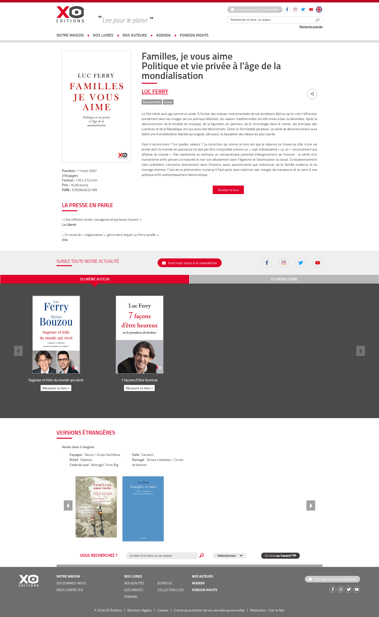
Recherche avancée (310, 26)
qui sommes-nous (71, 583)
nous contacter (70, 589)
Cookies (162, 610)
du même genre (284, 279)
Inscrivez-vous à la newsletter (255, 9)
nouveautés (134, 583)
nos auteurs (135, 35)
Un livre (280, 555)
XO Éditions (114, 610)
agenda (163, 35)
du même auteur (94, 279)
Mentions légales (139, 610)
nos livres (103, 35)
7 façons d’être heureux (139, 380)
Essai (168, 102)
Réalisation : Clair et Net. (267, 610)
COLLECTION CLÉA (170, 589)
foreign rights (194, 35)
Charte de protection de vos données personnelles (209, 610)
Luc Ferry (155, 91)
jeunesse (164, 583)
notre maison (70, 35)
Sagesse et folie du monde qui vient (56, 380)
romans (131, 596)
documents (133, 589)
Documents (152, 102)
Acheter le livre (228, 190)
